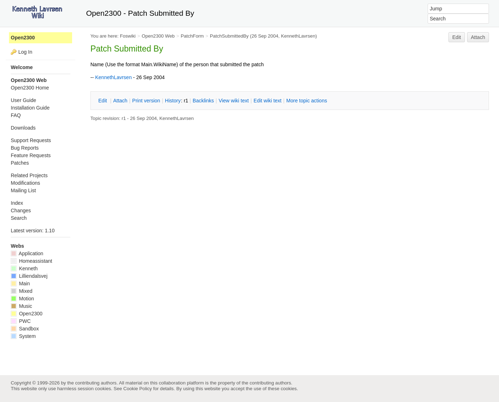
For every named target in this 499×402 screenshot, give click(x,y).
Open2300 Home (30, 88)
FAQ (16, 115)
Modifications (25, 183)
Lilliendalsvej (29, 276)
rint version (146, 100)
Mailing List (23, 190)
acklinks (203, 100)
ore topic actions (306, 100)
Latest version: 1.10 (33, 230)
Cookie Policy (137, 388)
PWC (21, 321)
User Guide (23, 100)
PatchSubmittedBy (229, 36)
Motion (22, 298)
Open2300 (23, 37)
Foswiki (128, 36)
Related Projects (29, 175)
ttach (120, 100)
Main (20, 283)
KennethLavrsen (298, 36)
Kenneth (24, 268)
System (23, 336)
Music (21, 306)
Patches (20, 163)
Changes (21, 210)
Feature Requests (31, 155)
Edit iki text (268, 100)
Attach (478, 37)
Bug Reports (25, 148)
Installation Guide (30, 108)
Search (19, 218)
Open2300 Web (158, 36)
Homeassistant (31, 261)
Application (27, 253)
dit (103, 100)
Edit (456, 37)
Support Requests (31, 140)
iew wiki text (234, 100)
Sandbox (25, 328)
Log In (25, 52)
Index (17, 203)
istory (173, 100)
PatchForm (192, 36)
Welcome (22, 67)
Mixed (21, 291)
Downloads (23, 128)
